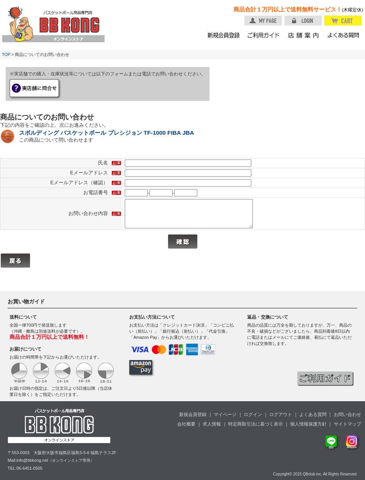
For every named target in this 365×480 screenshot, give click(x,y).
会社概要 (186, 424)
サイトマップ (347, 424)
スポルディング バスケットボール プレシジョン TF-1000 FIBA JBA (106, 132)
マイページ (225, 414)
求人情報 (212, 424)
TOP (6, 54)
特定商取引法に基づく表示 (255, 424)
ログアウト (280, 414)
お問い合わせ (347, 414)
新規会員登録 (192, 414)
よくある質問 (313, 414)
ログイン (253, 414)
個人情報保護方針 (308, 424)
